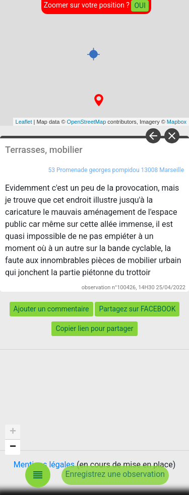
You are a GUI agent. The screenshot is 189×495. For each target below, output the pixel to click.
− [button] (13, 447)
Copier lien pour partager (94, 328)
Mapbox (176, 122)
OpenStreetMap (86, 122)
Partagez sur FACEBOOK (137, 309)
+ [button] (13, 432)
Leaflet (24, 122)
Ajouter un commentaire (51, 309)
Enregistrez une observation (115, 474)
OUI (140, 6)
